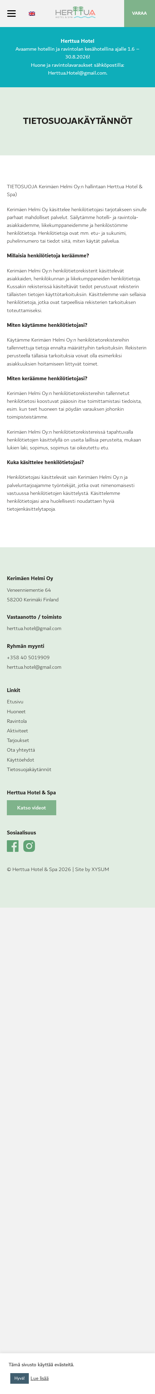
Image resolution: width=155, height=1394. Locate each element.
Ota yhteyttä (21, 750)
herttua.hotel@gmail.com (34, 628)
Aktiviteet (17, 731)
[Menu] (11, 14)
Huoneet (16, 712)
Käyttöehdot (20, 760)
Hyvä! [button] (19, 1378)
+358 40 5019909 (28, 658)
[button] (31, 807)
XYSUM (100, 869)
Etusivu (15, 702)
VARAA (139, 13)
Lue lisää (40, 1379)
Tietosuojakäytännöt (29, 769)
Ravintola (17, 721)
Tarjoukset (18, 740)
